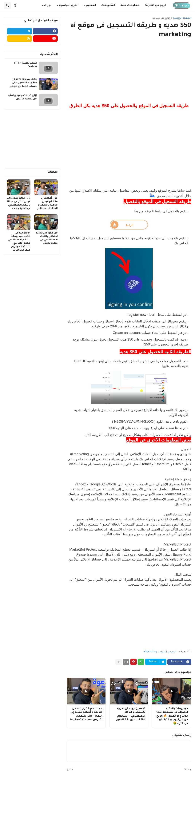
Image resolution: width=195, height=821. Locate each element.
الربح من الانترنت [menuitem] (155, 5)
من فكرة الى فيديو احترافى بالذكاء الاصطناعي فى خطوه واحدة (47, 238)
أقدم (71, 769)
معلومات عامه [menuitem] (129, 5)
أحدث (186, 769)
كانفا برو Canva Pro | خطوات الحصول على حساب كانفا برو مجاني (23, 83)
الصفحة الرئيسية (182, 18)
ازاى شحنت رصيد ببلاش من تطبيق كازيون (22, 97)
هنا (152, 195)
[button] (15, 5)
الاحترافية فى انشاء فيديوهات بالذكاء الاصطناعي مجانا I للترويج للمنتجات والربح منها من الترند (19, 242)
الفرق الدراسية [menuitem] (68, 5)
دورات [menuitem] (47, 5)
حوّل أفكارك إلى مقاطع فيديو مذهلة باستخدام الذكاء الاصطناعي (47, 203)
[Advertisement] (129, 71)
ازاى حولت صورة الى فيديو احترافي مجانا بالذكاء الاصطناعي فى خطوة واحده (18, 203)
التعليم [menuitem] (91, 5)
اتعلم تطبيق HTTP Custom (25, 65)
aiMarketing (150, 652)
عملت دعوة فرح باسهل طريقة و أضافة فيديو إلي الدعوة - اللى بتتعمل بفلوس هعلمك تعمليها (86, 714)
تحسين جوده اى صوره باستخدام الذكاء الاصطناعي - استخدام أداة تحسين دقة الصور (130, 714)
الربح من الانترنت (161, 18)
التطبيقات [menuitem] (108, 5)
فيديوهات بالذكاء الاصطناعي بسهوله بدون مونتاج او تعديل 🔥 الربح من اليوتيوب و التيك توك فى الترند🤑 (172, 716)
